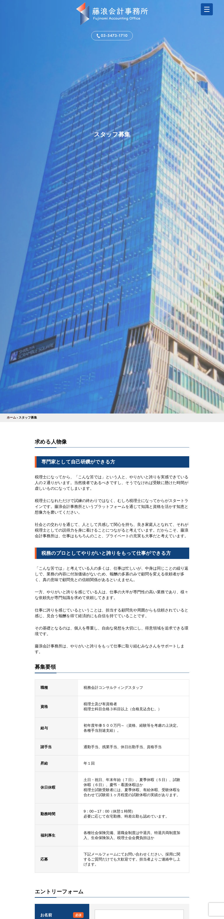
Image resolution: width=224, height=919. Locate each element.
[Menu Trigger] (207, 9)
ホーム (11, 417)
